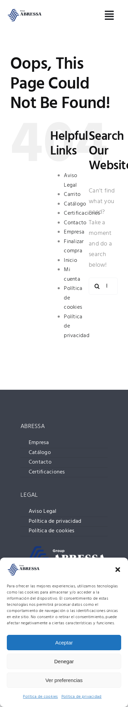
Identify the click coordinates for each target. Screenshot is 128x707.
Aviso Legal (70, 180)
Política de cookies (40, 696)
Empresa (74, 232)
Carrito (72, 194)
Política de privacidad (81, 696)
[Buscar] (97, 286)
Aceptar (64, 642)
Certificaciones (82, 213)
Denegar (64, 661)
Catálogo (75, 204)
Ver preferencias (64, 680)
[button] (117, 569)
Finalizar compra (74, 246)
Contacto (75, 222)
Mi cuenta (72, 274)
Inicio (70, 260)
